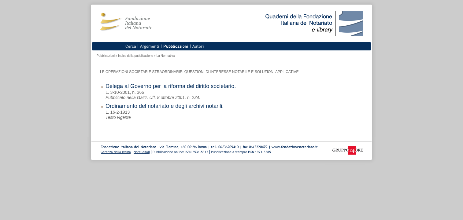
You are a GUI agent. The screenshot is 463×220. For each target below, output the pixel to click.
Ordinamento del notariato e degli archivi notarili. (165, 106)
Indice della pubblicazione (135, 55)
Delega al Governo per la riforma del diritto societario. (171, 86)
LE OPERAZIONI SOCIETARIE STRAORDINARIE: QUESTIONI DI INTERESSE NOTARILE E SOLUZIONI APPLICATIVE (199, 72)
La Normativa (166, 55)
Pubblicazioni (106, 55)
